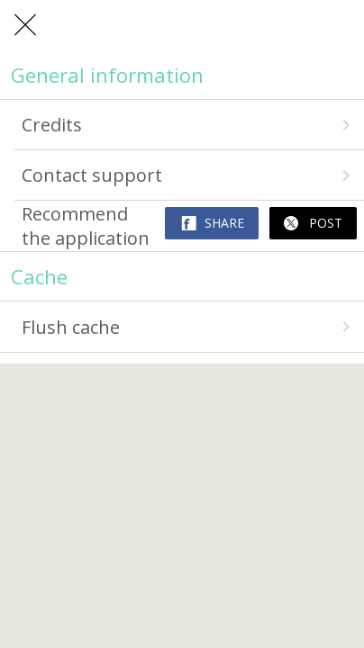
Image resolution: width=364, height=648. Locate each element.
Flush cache (189, 327)
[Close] (25, 25)
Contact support (189, 175)
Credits (189, 124)
